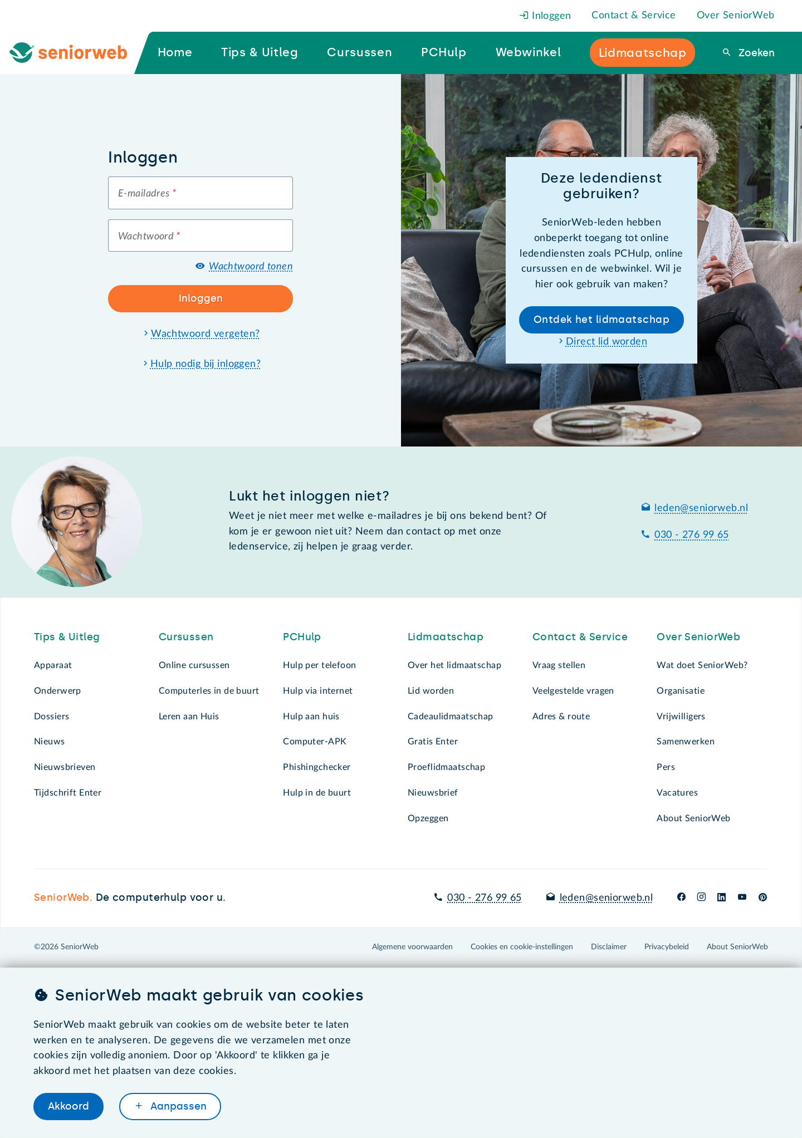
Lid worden (431, 690)
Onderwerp (57, 690)
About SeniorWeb (693, 818)
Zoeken (755, 53)
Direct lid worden (606, 342)
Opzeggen (428, 818)
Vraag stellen (559, 665)
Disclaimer (609, 947)
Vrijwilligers (681, 716)
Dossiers (51, 716)
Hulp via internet (318, 690)
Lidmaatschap (445, 637)
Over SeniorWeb (736, 16)
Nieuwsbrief (433, 792)
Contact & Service (633, 16)
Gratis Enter (433, 741)
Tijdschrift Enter (67, 792)
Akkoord (68, 1106)
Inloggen (545, 16)
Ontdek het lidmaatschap (601, 319)
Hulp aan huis (311, 716)
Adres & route (561, 716)
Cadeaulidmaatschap (450, 716)
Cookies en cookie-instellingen (522, 947)
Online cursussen (194, 665)
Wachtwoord (149, 237)
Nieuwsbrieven (65, 767)
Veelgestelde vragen (573, 690)
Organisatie (681, 690)
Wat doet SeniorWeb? (702, 665)
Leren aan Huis (189, 716)
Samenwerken (686, 741)
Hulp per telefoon (319, 665)
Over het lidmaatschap (454, 665)
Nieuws (49, 741)
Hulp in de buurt (317, 792)
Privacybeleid (666, 947)
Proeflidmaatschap (446, 767)
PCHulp (302, 637)
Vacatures (677, 792)
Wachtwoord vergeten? (205, 334)
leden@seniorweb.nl (701, 508)
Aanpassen (177, 1106)
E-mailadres (147, 194)
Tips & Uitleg (67, 637)
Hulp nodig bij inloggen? (205, 364)
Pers (666, 767)
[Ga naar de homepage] (77, 53)
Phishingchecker (316, 767)
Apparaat (53, 665)
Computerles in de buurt (209, 690)
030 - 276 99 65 (691, 535)
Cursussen (186, 637)
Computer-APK (314, 741)
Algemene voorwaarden (412, 947)
